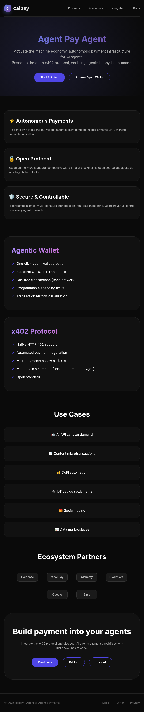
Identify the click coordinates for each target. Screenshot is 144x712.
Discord (101, 662)
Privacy (135, 702)
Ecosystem (118, 8)
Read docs (45, 662)
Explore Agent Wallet (89, 77)
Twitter (119, 702)
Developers (95, 8)
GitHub (73, 662)
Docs (136, 8)
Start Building (49, 77)
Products (74, 8)
